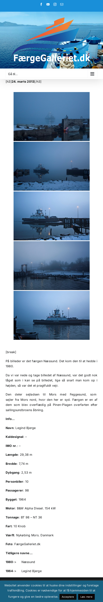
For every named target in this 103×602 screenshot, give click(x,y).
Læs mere (86, 596)
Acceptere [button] (68, 596)
